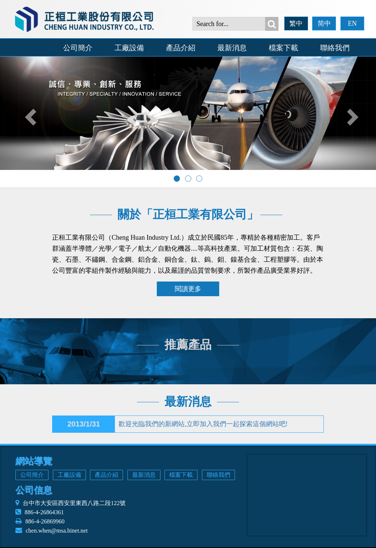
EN (352, 23)
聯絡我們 (335, 48)
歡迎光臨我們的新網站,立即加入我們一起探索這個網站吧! (203, 424)
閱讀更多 (188, 289)
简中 (324, 23)
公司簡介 (78, 48)
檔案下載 (283, 48)
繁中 (296, 23)
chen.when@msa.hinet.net (57, 530)
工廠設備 (129, 48)
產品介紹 (180, 48)
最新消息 (232, 48)
